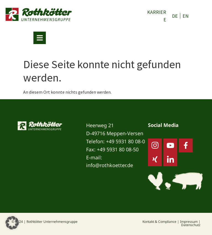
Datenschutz (190, 225)
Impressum (189, 221)
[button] (12, 223)
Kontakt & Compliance (159, 221)
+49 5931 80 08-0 (125, 141)
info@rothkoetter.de (109, 165)
